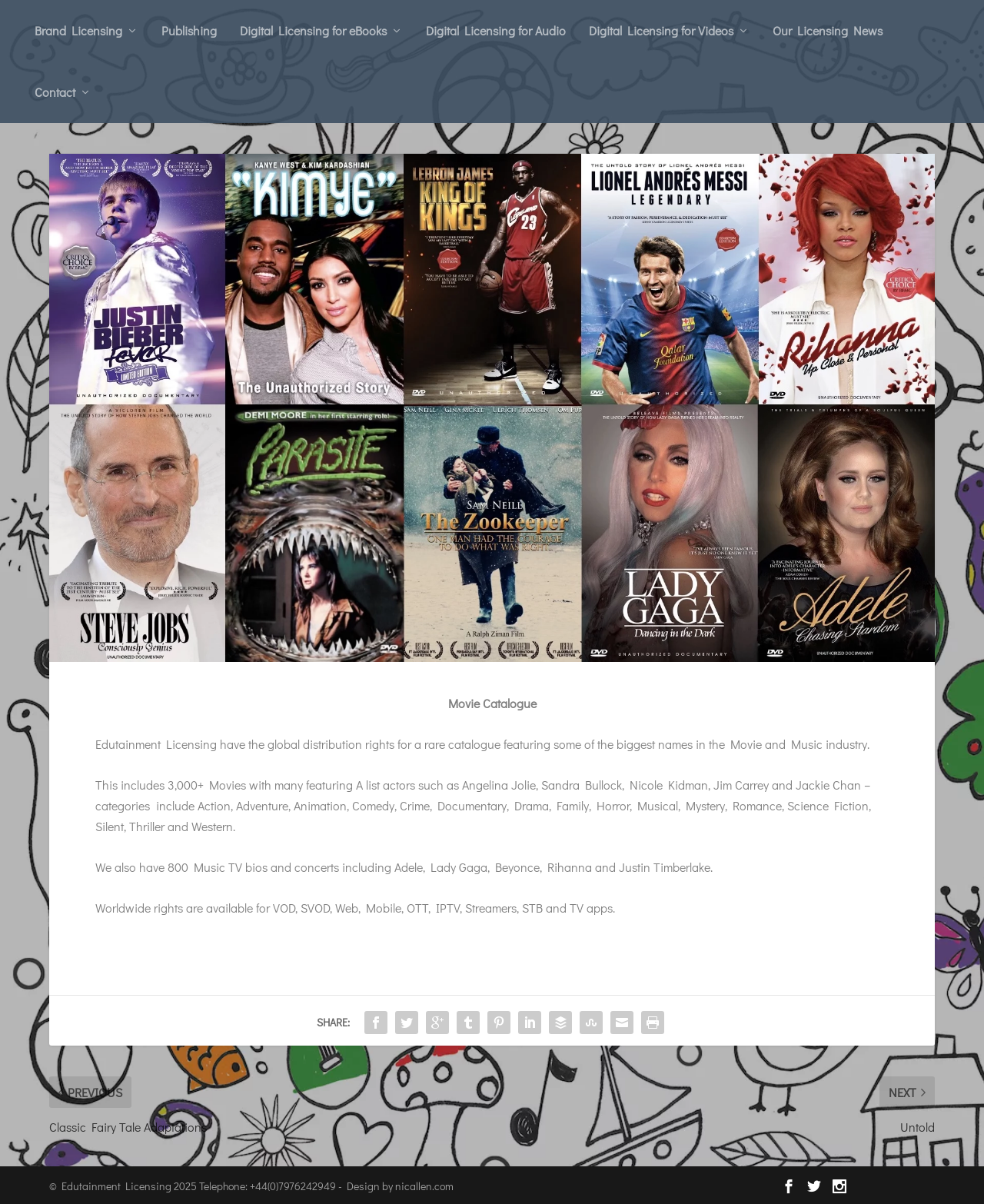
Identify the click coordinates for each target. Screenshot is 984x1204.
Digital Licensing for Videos (661, 30)
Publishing (189, 30)
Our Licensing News (828, 30)
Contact (55, 92)
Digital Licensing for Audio (496, 30)
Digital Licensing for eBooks (313, 30)
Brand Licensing (78, 30)
